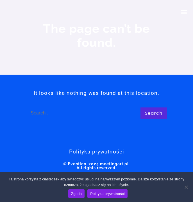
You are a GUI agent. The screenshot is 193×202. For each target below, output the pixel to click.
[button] (184, 12)
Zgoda (76, 194)
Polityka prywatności (107, 194)
